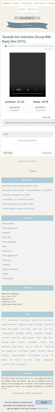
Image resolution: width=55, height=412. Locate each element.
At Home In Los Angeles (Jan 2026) (16, 195)
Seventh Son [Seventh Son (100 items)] (38, 346)
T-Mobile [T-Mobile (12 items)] (33, 351)
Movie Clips (6, 237)
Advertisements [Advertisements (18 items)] (13, 320)
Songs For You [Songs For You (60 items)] (11, 351)
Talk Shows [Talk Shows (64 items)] (41, 351)
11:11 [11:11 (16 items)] (4, 320)
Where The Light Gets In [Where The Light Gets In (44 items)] (19, 364)
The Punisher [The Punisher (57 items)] (15, 360)
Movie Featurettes (9, 242)
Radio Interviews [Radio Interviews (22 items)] (18, 346)
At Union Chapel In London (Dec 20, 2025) (18, 209)
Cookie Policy (36, 393)
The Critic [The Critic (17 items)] (45, 355)
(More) (4, 388)
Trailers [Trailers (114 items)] (37, 360)
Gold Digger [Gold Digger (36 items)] (19, 333)
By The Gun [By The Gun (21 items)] (49, 320)
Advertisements (8, 224)
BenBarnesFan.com (25, 378)
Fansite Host (11, 296)
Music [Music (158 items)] (39, 338)
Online (51, 3)
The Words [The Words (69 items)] (27, 360)
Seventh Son (32, 141)
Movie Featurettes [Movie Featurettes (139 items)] (28, 338)
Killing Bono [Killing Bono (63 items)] (49, 333)
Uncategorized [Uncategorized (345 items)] (48, 360)
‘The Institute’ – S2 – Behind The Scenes (18, 199)
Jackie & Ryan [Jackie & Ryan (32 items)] (38, 333)
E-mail (13, 302)
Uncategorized (7, 278)
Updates (16, 3)
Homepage (6, 3)
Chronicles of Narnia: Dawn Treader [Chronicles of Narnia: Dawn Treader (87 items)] (31, 324)
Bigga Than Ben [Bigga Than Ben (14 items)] (37, 320)
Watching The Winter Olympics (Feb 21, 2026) (20, 186)
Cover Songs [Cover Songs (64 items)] (25, 329)
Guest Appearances (9, 228)
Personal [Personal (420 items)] (22, 342)
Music (4, 246)
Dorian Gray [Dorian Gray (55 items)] (37, 329)
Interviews (22, 141)
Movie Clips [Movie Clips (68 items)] (16, 338)
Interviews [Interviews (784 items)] (28, 333)
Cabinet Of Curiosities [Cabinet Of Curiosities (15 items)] (9, 324)
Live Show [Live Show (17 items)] (5, 338)
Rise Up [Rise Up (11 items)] (28, 346)
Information (26, 3)
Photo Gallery (40, 3)
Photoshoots (7, 251)
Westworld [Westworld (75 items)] (5, 364)
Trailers (5, 274)
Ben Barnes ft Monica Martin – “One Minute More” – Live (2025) (27, 190)
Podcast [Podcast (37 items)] (43, 342)
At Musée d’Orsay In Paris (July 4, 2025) (17, 204)
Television (6, 265)
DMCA (27, 393)
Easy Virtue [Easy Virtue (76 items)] (48, 329)
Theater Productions (10, 269)
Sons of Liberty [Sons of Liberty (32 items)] (23, 351)
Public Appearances (10, 256)
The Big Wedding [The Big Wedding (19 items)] (34, 355)
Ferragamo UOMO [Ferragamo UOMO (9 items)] (8, 333)
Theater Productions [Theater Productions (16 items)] (18, 355)
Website (22, 9)
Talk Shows (6, 260)
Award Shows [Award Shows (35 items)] (25, 320)
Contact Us (32, 9)
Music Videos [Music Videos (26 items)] (48, 338)
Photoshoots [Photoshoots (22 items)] (32, 342)
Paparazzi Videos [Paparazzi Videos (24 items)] (8, 342)
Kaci (11, 299)
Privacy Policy (18, 393)
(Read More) (43, 409)
